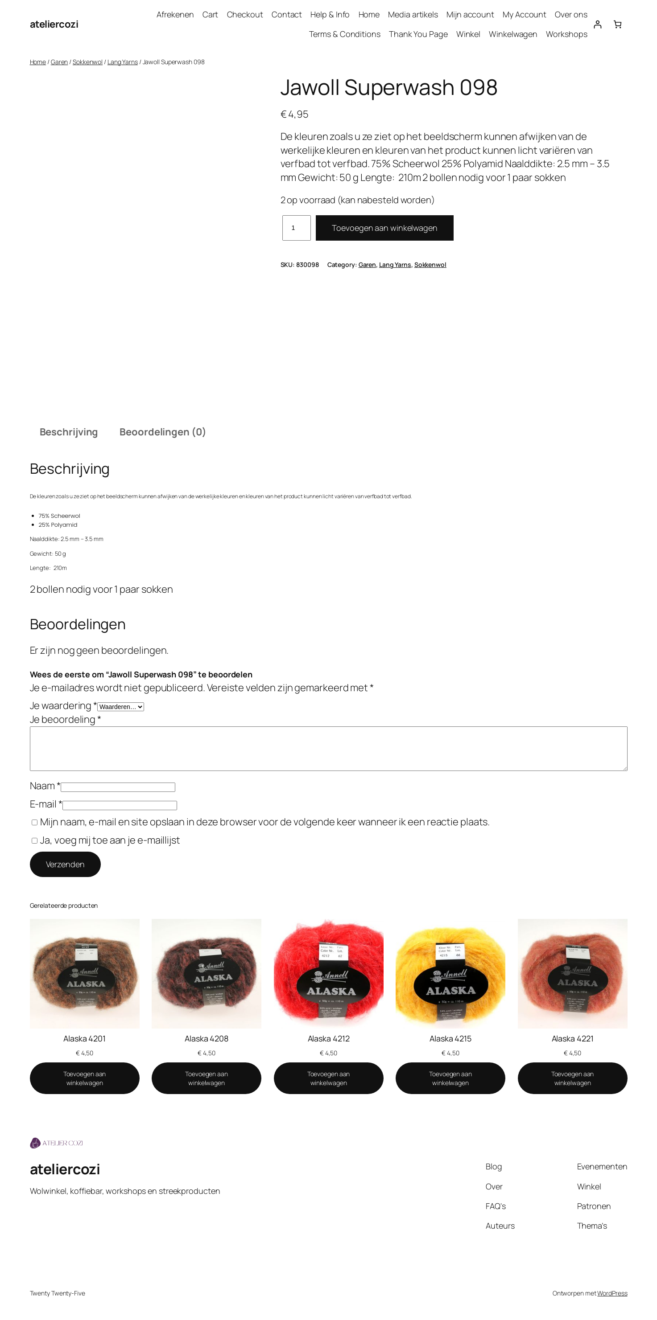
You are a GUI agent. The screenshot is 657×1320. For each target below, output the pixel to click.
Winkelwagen (513, 34)
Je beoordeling (65, 719)
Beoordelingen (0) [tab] (163, 432)
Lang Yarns (122, 61)
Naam (45, 785)
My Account (524, 14)
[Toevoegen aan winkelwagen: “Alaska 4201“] (85, 1078)
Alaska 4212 (329, 1038)
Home (369, 14)
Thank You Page (418, 34)
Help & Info (330, 14)
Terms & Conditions (344, 34)
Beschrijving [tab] (69, 432)
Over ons (571, 14)
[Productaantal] (296, 228)
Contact (287, 14)
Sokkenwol (88, 61)
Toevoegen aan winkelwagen (385, 227)
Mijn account (470, 14)
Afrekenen (175, 14)
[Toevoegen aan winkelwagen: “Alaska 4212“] (329, 1078)
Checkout (245, 14)
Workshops (566, 34)
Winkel (468, 34)
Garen (59, 61)
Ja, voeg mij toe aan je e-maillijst (106, 840)
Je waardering (64, 705)
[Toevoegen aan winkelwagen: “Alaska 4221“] (573, 1078)
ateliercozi (54, 24)
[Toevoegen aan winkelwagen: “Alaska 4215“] (450, 1078)
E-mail (46, 804)
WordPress (612, 1293)
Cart (210, 14)
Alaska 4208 (206, 1038)
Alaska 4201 (84, 1038)
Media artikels (413, 14)
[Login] (597, 24)
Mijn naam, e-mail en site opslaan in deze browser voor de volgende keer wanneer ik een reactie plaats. (265, 821)
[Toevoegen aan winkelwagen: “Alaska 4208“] (206, 1078)
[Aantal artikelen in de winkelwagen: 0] (617, 24)
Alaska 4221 (573, 1038)
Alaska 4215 (450, 1038)
